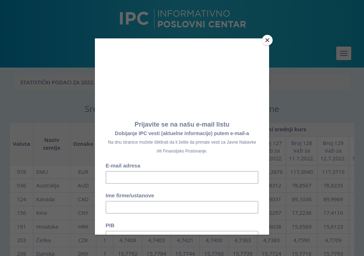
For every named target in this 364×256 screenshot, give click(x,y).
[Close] (267, 40)
